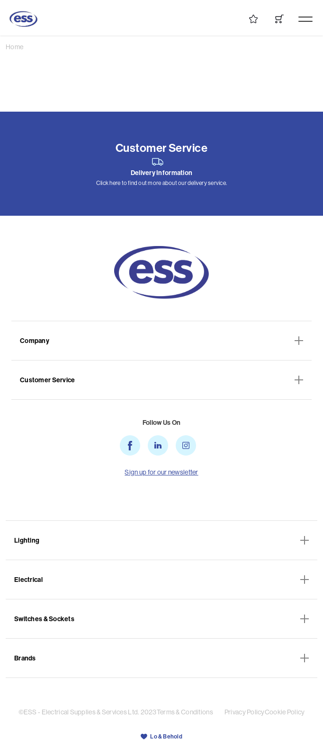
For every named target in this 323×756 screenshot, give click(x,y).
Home (14, 47)
